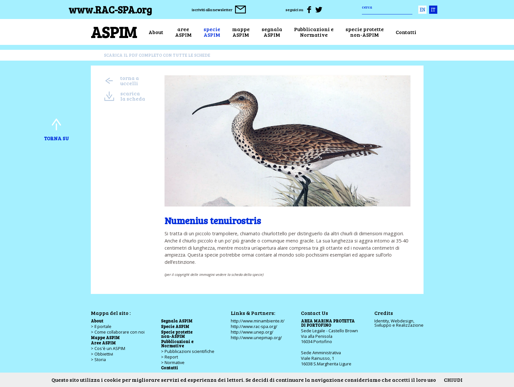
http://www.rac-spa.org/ (254, 326)
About (155, 32)
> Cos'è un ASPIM (108, 348)
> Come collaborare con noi (118, 332)
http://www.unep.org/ (252, 332)
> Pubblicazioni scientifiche (187, 351)
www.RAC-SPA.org (110, 9)
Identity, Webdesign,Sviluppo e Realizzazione (399, 323)
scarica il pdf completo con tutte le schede (157, 55)
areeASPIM (183, 32)
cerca (367, 7)
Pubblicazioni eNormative (314, 32)
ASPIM (114, 31)
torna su (56, 128)
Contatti (406, 32)
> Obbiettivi (102, 354)
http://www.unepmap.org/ (256, 337)
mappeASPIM (241, 32)
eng (422, 10)
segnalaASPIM (272, 32)
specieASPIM (212, 32)
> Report (169, 357)
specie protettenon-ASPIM (365, 32)
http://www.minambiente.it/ (258, 321)
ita (433, 10)
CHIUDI (453, 379)
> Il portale (101, 326)
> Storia (98, 359)
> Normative (173, 362)
